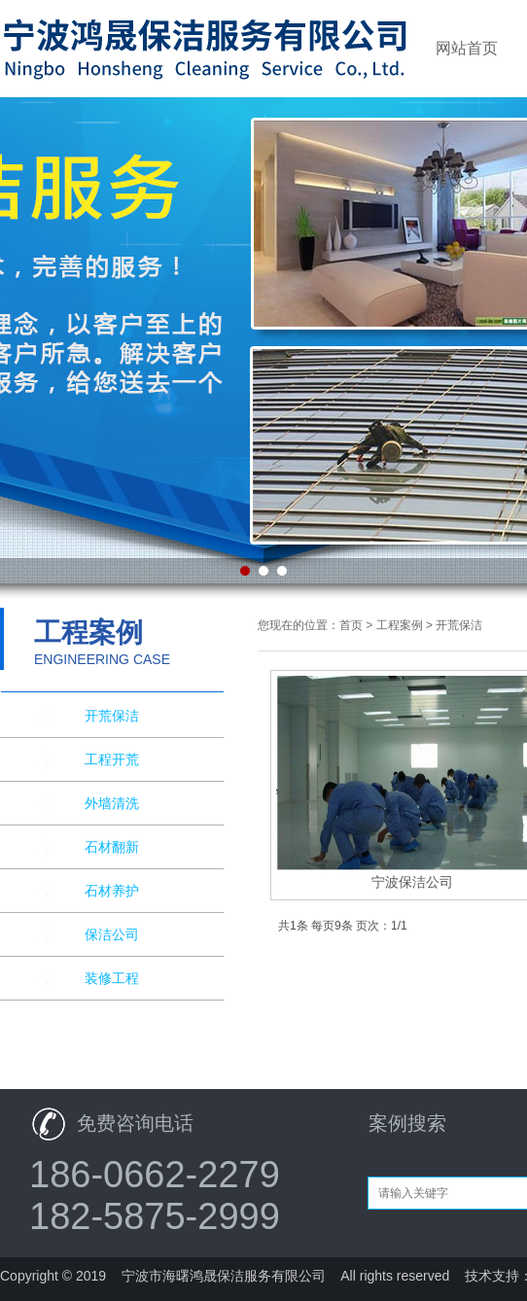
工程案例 (399, 625)
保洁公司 (112, 934)
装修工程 (112, 978)
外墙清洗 (112, 803)
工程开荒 (112, 759)
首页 (351, 625)
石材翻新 (112, 847)
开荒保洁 (112, 715)
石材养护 (112, 890)
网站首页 (467, 48)
